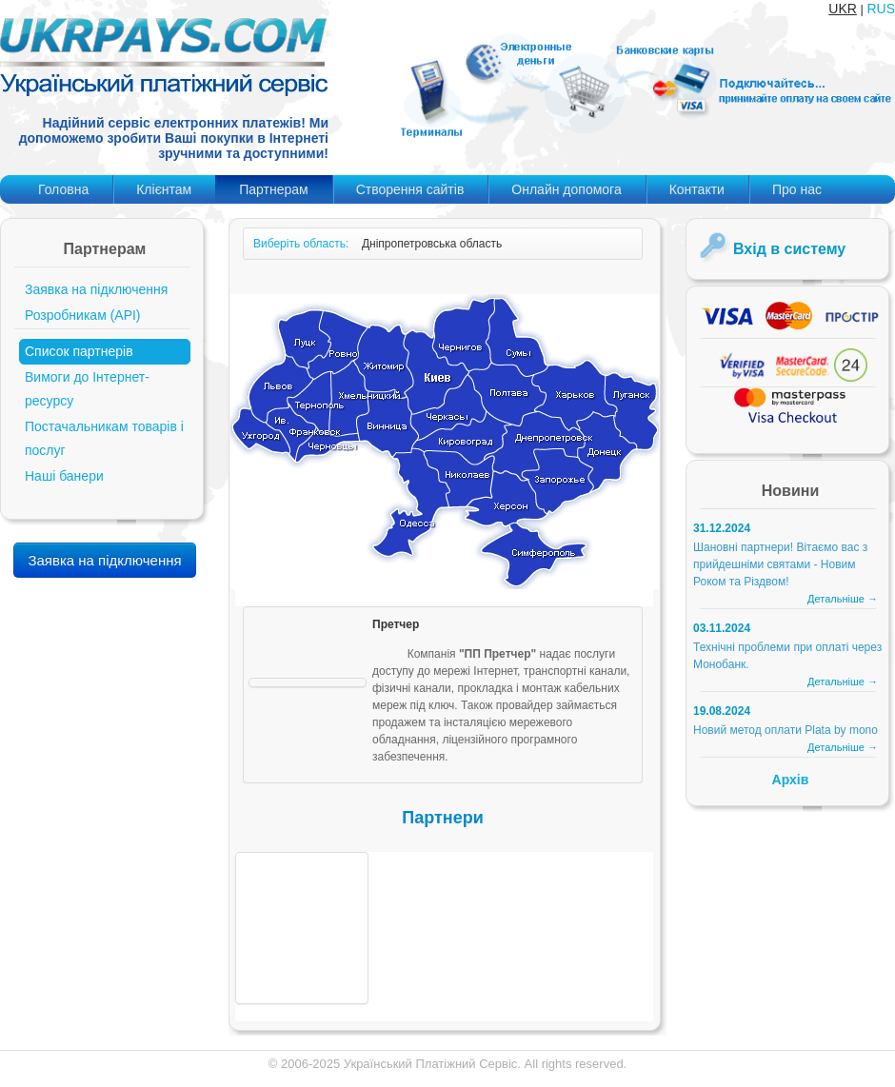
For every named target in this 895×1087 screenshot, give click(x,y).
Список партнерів (79, 351)
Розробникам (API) (83, 315)
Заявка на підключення (96, 289)
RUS (880, 8)
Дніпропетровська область (432, 243)
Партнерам (273, 189)
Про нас (797, 189)
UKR (842, 8)
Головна (63, 189)
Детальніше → (842, 598)
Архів (790, 779)
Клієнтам (163, 189)
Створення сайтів (410, 189)
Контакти (697, 189)
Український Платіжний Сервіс (431, 1064)
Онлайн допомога (566, 189)
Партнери (442, 817)
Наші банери (64, 476)
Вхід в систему (789, 249)
